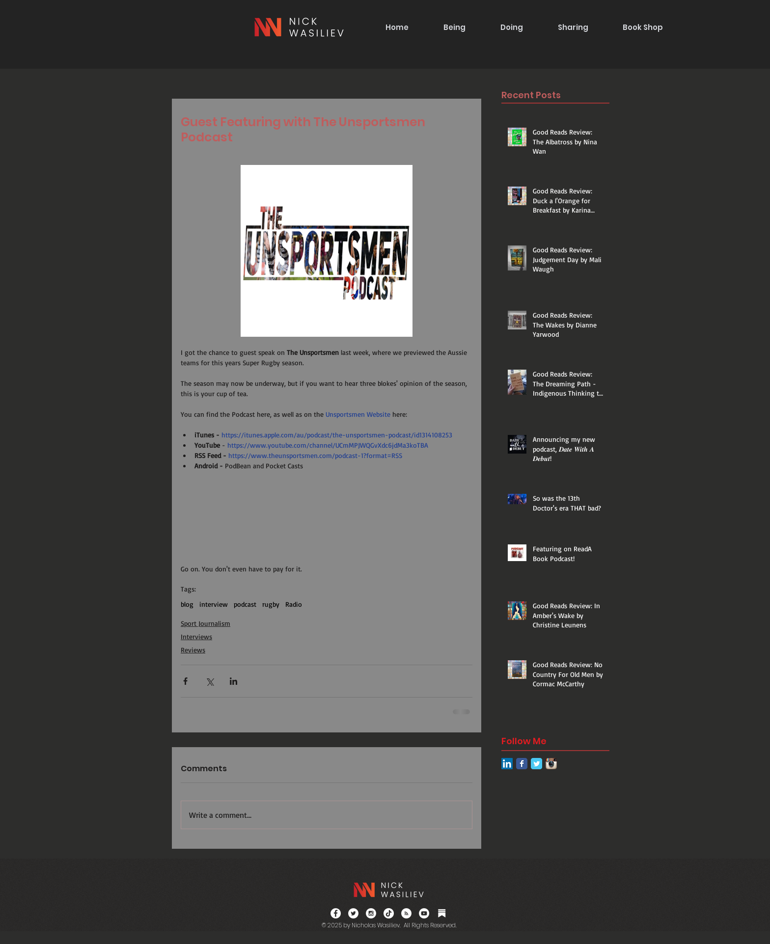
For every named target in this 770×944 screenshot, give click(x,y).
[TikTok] (389, 913)
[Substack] (442, 913)
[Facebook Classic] (521, 763)
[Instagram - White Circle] (371, 913)
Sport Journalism (205, 623)
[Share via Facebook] (185, 681)
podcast (245, 604)
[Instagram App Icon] (551, 763)
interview (213, 604)
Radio (293, 604)
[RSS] (406, 913)
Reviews (193, 650)
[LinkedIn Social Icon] (507, 763)
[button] (454, 27)
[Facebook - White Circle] (335, 913)
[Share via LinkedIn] (233, 681)
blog (187, 604)
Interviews (196, 636)
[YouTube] (424, 913)
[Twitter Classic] (536, 763)
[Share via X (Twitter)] (209, 681)
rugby (270, 604)
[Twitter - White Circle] (353, 913)
